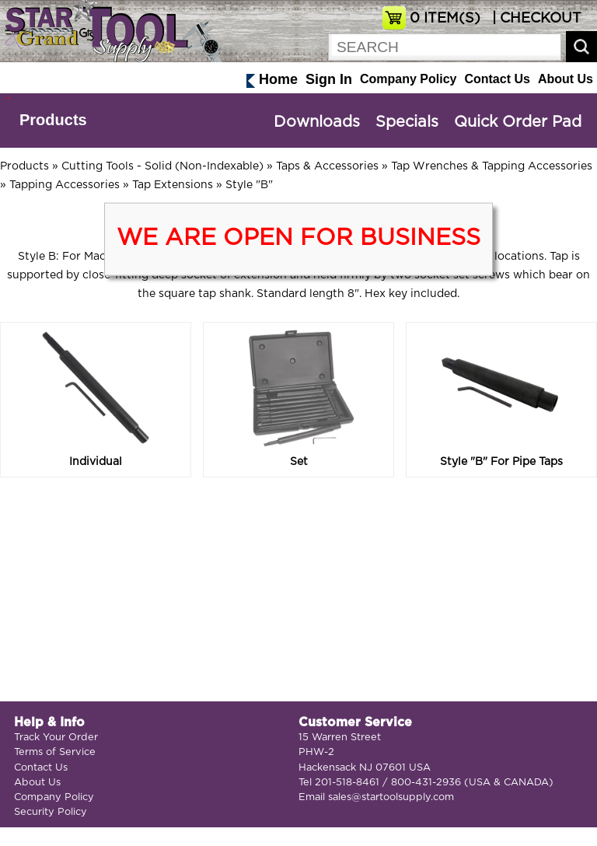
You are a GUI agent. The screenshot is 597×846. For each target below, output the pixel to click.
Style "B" (249, 185)
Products (53, 119)
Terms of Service (55, 752)
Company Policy (408, 79)
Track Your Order (56, 737)
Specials (406, 122)
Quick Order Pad (517, 122)
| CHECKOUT (534, 19)
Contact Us (496, 79)
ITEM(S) (445, 19)
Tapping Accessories (64, 185)
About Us (565, 79)
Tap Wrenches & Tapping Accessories (491, 166)
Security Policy (50, 812)
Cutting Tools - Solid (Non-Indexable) (162, 166)
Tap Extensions (172, 185)
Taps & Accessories (327, 166)
